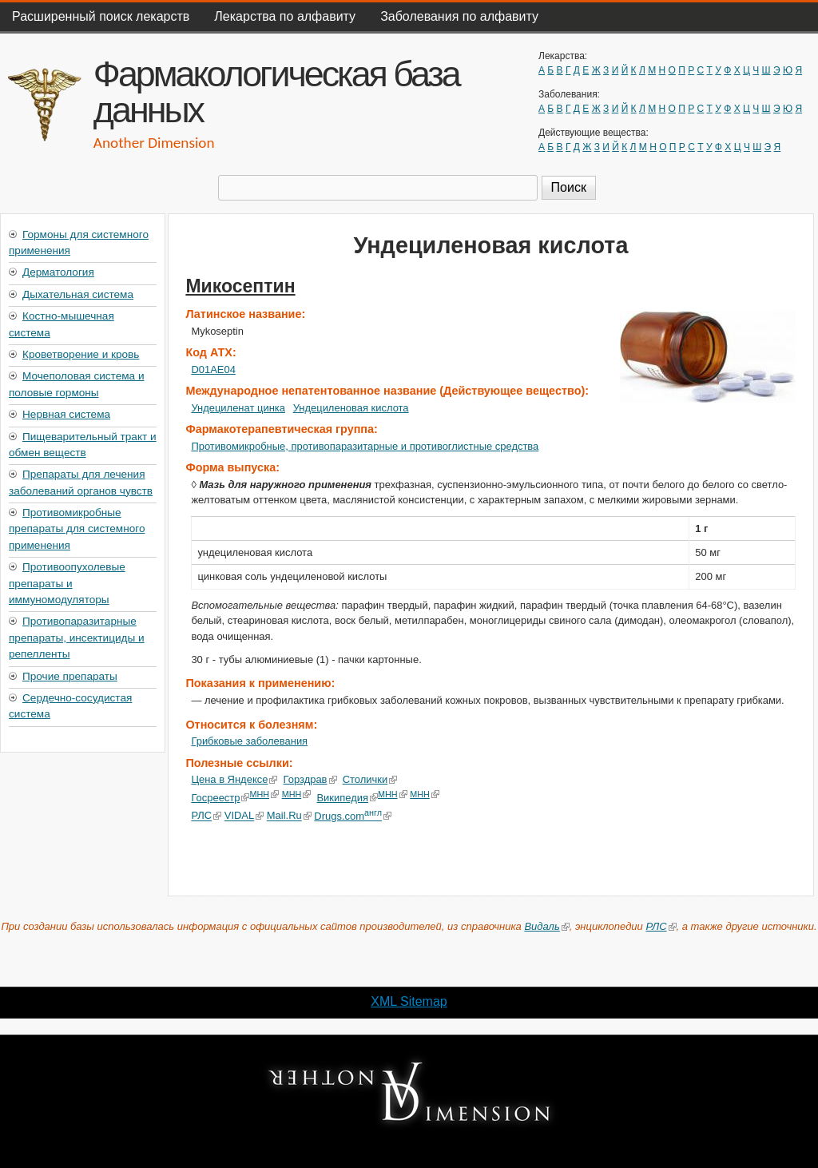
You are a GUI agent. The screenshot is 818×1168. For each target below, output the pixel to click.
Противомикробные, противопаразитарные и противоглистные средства (364, 446)
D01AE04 (213, 369)
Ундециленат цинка (238, 408)
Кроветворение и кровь (80, 354)
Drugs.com (352, 816)
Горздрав (310, 779)
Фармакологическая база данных (276, 91)
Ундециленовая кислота (351, 408)
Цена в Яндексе (234, 779)
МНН (264, 794)
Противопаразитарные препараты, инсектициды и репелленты (77, 637)
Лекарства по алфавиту (284, 16)
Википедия (347, 798)
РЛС (206, 816)
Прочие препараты (69, 676)
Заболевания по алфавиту (459, 16)
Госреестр (220, 798)
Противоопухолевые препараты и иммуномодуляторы (67, 583)
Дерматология (58, 272)
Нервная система (66, 414)
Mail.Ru (288, 816)
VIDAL (244, 816)
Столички (370, 779)
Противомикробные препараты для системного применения (77, 529)
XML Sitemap (409, 1001)
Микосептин (240, 286)
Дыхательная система (77, 294)
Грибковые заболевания (249, 741)
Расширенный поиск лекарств (100, 16)
